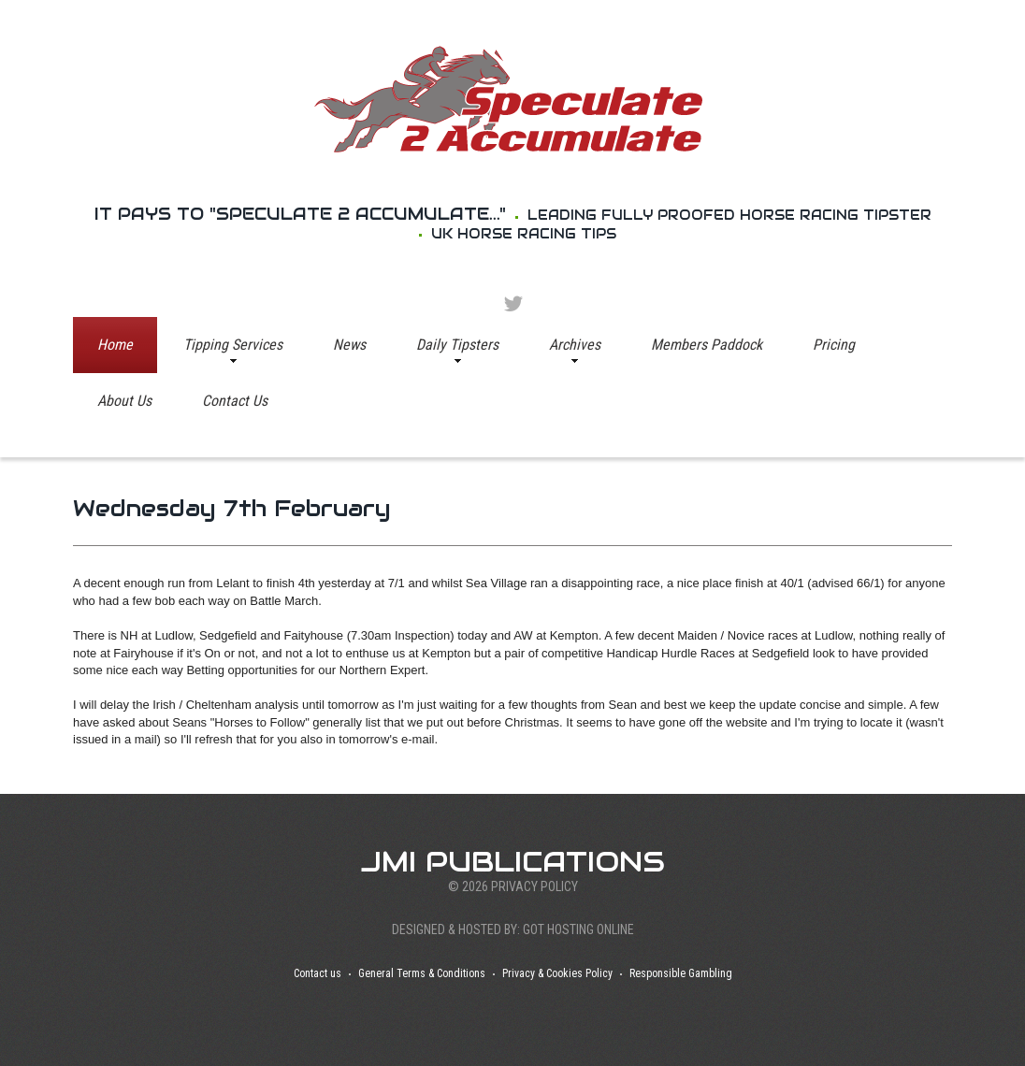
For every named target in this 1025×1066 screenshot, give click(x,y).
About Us (124, 401)
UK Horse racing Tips (523, 233)
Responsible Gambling (680, 973)
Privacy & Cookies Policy (557, 973)
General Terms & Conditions (421, 973)
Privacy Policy (534, 886)
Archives (574, 344)
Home (115, 344)
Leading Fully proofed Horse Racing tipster (729, 215)
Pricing (834, 344)
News (349, 344)
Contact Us (234, 401)
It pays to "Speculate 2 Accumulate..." (300, 213)
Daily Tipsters (457, 344)
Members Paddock (706, 344)
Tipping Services (232, 344)
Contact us (317, 973)
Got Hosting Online (578, 929)
